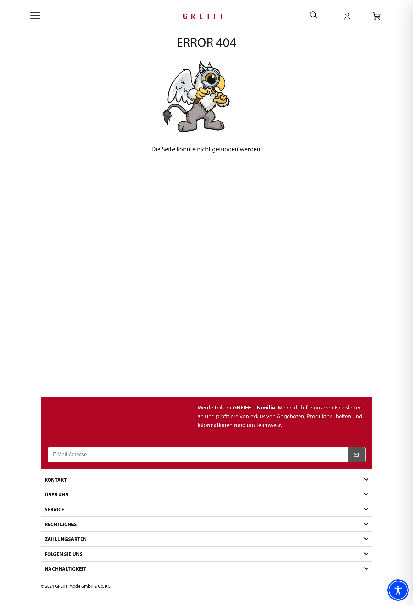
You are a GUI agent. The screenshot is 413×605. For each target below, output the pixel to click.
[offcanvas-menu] (35, 16)
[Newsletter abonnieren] (357, 454)
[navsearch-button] (313, 16)
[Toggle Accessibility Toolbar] (398, 590)
